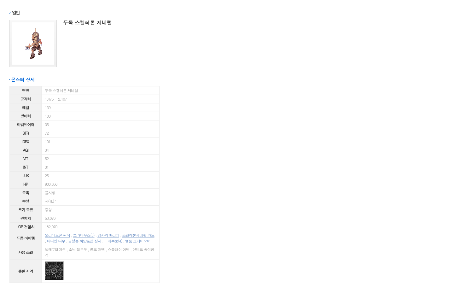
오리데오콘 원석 (57, 235)
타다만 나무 (56, 240)
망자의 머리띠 (108, 235)
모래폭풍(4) (113, 240)
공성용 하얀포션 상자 (84, 240)
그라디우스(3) (84, 235)
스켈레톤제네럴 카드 (138, 235)
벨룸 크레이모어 (137, 240)
